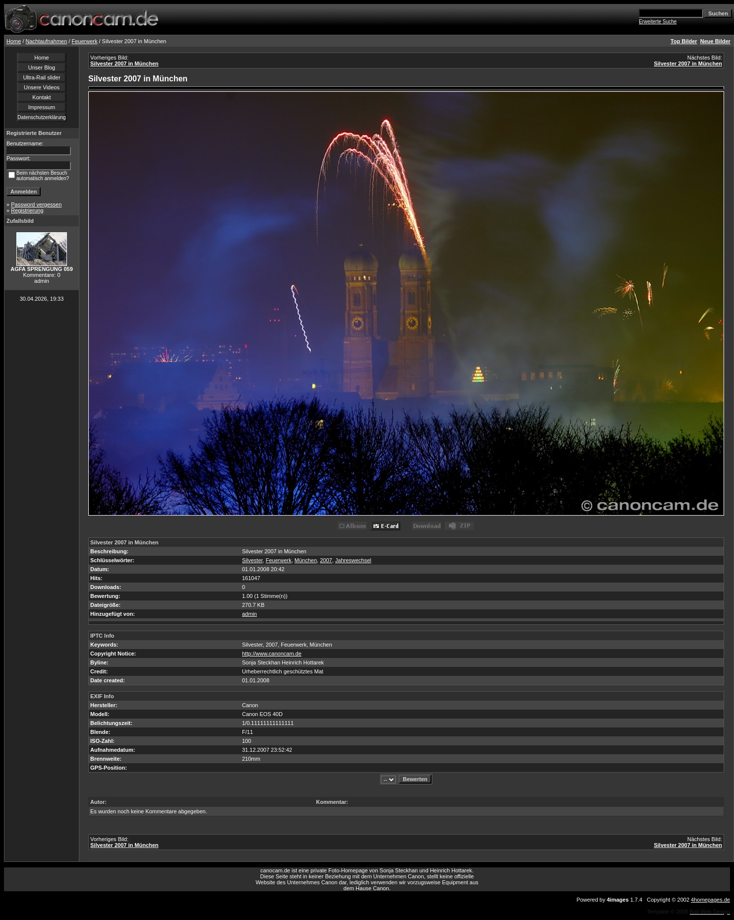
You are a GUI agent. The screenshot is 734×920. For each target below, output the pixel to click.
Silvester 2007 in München (124, 63)
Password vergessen (36, 204)
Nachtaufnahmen (46, 41)
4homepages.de (710, 900)
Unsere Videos (42, 87)
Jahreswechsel (353, 560)
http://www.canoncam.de (272, 654)
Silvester (252, 560)
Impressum (41, 107)
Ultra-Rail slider (41, 77)
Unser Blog (41, 67)
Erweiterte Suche (657, 21)
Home (13, 41)
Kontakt (41, 97)
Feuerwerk (84, 41)
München (306, 560)
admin (249, 614)
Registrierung (27, 210)
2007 (326, 560)
